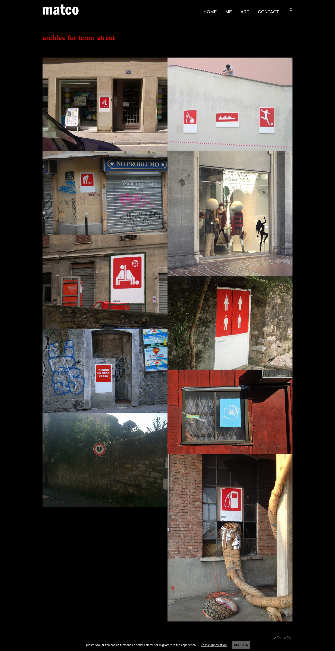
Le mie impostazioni (214, 645)
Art (245, 11)
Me (228, 11)
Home (210, 11)
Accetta (241, 645)
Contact (268, 11)
